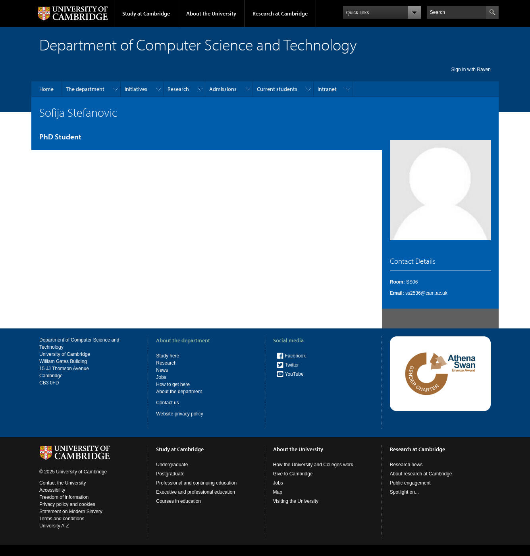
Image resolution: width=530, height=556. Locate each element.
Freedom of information (64, 497)
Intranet (327, 89)
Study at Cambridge (146, 13)
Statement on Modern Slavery (70, 511)
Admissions (223, 89)
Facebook (295, 356)
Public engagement (410, 483)
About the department (179, 391)
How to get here (173, 384)
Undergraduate (172, 464)
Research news (406, 464)
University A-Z (54, 526)
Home (46, 89)
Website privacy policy (179, 414)
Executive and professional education (195, 492)
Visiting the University (296, 501)
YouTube (294, 374)
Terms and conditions (61, 518)
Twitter (292, 365)
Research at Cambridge (280, 13)
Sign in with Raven (471, 69)
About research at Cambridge (421, 474)
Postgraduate (170, 474)
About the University (211, 13)
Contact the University (62, 483)
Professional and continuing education (196, 483)
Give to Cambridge (293, 474)
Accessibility (52, 490)
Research (178, 89)
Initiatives (136, 89)
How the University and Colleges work (313, 464)
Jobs (161, 377)
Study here (167, 356)
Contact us (167, 402)
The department (85, 89)
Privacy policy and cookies (67, 504)
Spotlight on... (404, 492)
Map (277, 492)
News (162, 370)
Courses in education (178, 501)
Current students (277, 89)
